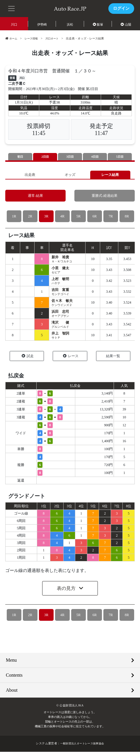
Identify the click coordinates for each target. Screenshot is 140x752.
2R (30, 216)
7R (110, 216)
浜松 (70, 24)
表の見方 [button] (67, 588)
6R (94, 216)
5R (78, 216)
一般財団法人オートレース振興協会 (82, 744)
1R (14, 216)
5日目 (120, 157)
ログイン (121, 8)
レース (70, 356)
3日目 (70, 157)
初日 (20, 157)
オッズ (70, 175)
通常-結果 (35, 196)
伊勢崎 (42, 24)
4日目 (95, 157)
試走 (28, 356)
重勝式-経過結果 (104, 196)
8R (126, 216)
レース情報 (32, 38)
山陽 (126, 24)
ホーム (11, 38)
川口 (14, 24)
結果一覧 (113, 356)
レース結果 (110, 175)
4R (62, 216)
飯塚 (98, 24)
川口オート (55, 38)
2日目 (45, 157)
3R (46, 216)
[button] (11, 8)
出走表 (29, 175)
